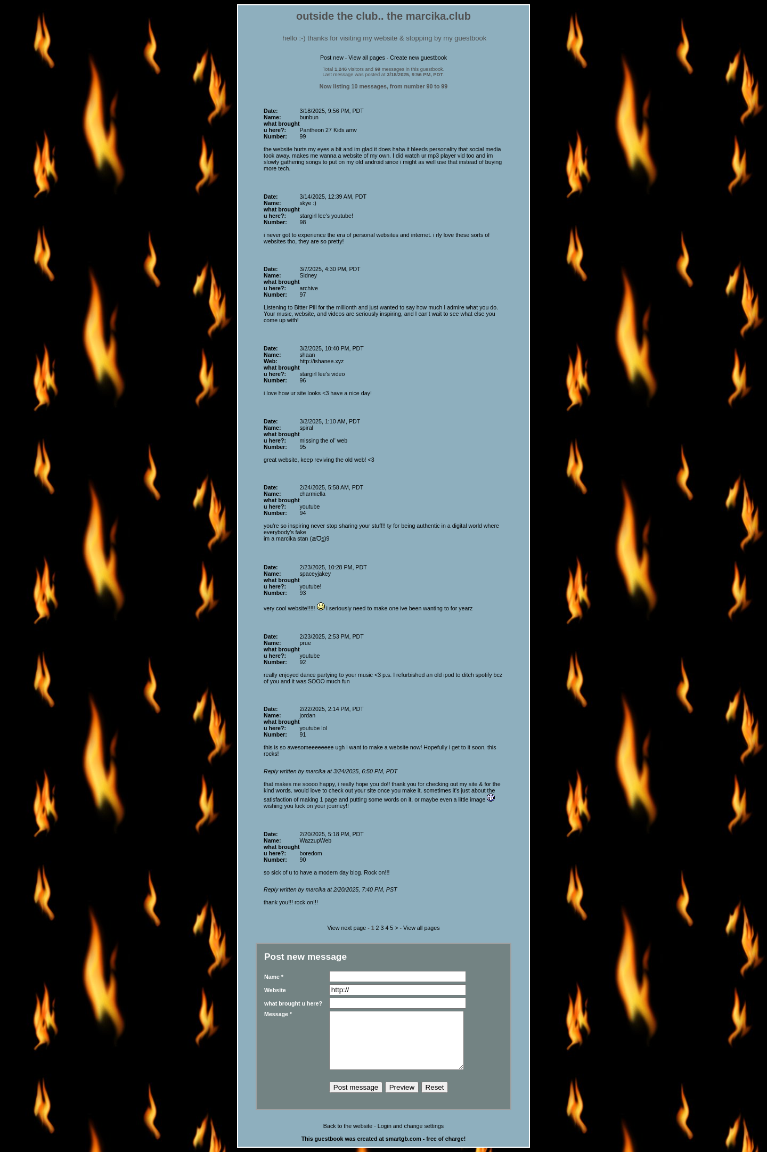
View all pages (366, 57)
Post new (332, 57)
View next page (347, 928)
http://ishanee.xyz (321, 361)
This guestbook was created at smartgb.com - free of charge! (383, 1138)
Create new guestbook (418, 57)
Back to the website (347, 1126)
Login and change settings (411, 1126)
